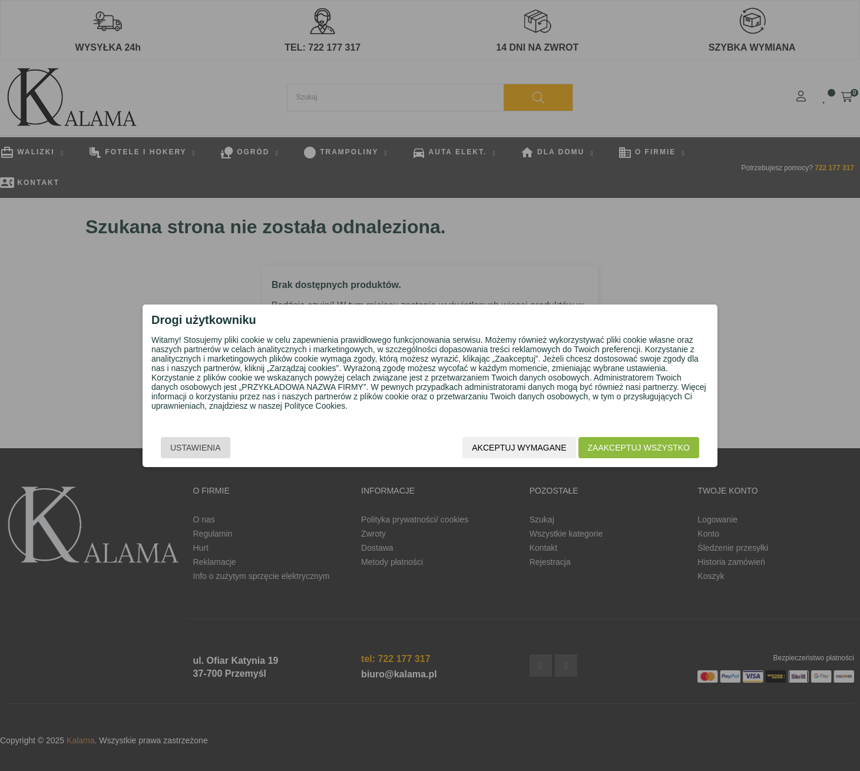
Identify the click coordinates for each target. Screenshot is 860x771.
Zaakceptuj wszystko (639, 447)
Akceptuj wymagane (519, 447)
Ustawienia (195, 447)
